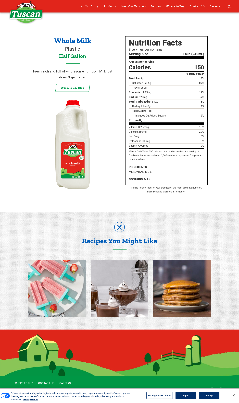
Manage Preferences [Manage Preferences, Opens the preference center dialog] (159, 397)
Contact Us (197, 6)
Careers (215, 6)
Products (109, 6)
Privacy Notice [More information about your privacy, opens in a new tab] (30, 401)
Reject (186, 397)
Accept (209, 397)
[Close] (233, 397)
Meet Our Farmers (133, 6)
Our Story (92, 6)
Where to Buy (175, 6)
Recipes (156, 6)
